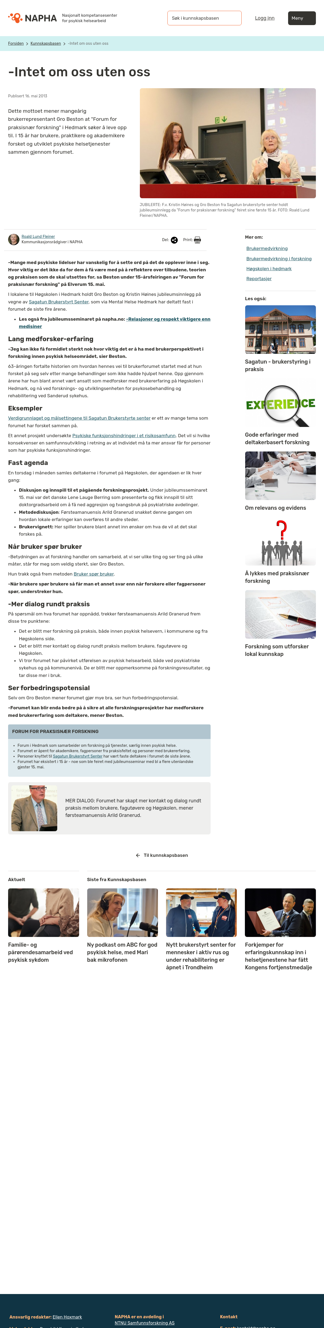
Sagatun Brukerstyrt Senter (59, 301)
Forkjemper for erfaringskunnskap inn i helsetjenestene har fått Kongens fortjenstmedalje (278, 956)
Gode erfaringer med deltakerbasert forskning (277, 439)
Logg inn (265, 18)
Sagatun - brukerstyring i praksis (278, 365)
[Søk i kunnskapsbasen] (199, 18)
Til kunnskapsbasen (162, 855)
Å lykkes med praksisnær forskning (277, 577)
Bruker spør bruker (94, 574)
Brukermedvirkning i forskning (279, 258)
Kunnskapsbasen (46, 43)
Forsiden (16, 43)
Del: (170, 240)
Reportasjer (259, 278)
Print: (192, 240)
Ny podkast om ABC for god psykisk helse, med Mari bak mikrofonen (122, 952)
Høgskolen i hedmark (269, 268)
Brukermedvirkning (267, 248)
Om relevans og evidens (275, 508)
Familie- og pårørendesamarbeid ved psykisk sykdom (40, 952)
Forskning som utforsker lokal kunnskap (277, 650)
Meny (302, 18)
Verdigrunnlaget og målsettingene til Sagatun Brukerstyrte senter (79, 418)
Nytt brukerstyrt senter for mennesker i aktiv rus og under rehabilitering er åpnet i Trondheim (201, 956)
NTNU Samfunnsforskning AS (145, 1323)
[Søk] (232, 18)
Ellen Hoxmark (67, 1317)
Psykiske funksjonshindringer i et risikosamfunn (124, 435)
